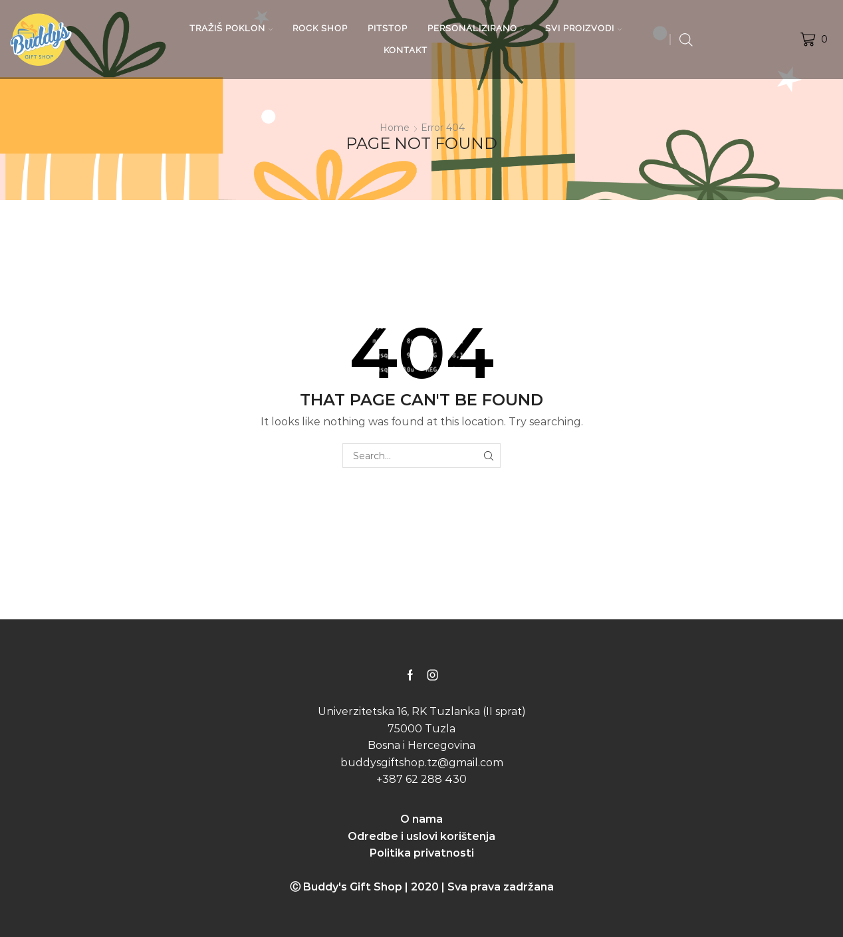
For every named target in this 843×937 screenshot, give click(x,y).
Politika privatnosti (422, 853)
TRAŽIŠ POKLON (231, 28)
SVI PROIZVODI (583, 28)
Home (395, 128)
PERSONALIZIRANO (476, 28)
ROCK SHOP (320, 28)
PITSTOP (388, 28)
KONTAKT (405, 50)
